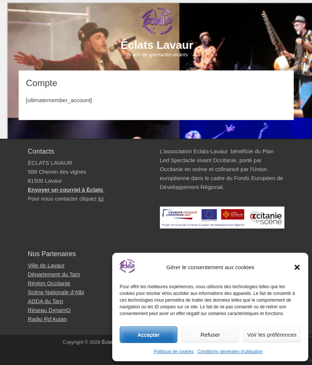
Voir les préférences (272, 334)
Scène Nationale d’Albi (56, 292)
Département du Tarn (54, 274)
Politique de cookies (174, 351)
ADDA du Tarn (45, 301)
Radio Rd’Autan (47, 319)
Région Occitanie (49, 283)
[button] (297, 267)
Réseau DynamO (49, 310)
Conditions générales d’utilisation (230, 351)
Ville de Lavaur (46, 265)
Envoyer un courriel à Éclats (66, 189)
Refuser (210, 334)
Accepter (149, 334)
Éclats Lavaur (156, 45)
